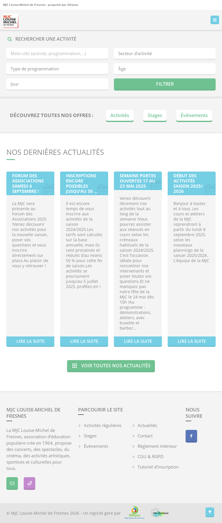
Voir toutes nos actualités (111, 365)
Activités (119, 115)
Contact (145, 436)
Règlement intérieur (157, 446)
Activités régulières (102, 425)
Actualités (147, 425)
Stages (155, 115)
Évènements (194, 115)
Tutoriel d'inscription (158, 467)
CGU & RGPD (151, 456)
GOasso (72, 5)
